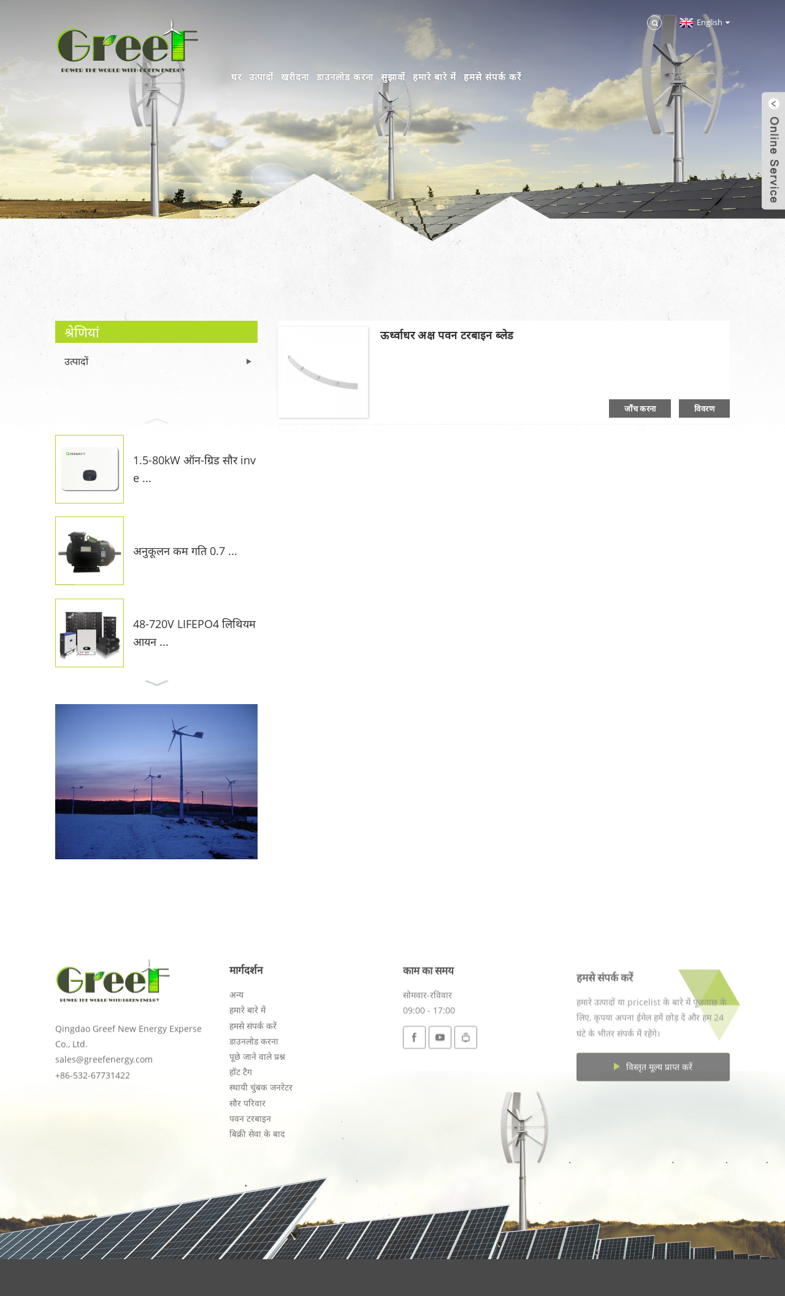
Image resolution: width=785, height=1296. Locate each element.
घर (236, 77)
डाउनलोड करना (344, 77)
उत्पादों (261, 77)
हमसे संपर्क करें (492, 77)
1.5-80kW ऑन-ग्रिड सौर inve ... (194, 469)
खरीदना (295, 77)
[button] (156, 419)
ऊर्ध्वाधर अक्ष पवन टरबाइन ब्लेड (446, 335)
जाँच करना (640, 408)
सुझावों (393, 77)
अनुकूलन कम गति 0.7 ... (185, 550)
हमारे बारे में (434, 77)
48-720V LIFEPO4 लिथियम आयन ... (194, 632)
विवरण (704, 408)
